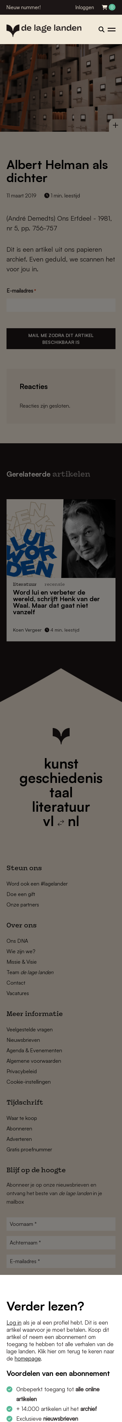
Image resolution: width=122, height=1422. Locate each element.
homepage (28, 1358)
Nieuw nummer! (24, 7)
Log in (14, 1322)
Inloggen (84, 7)
